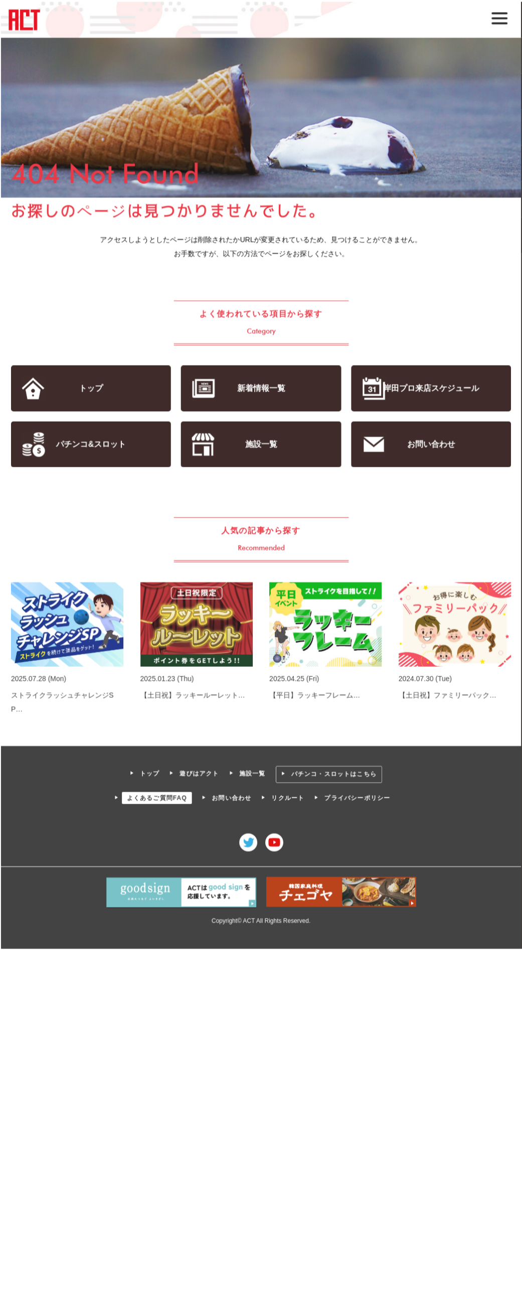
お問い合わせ (430, 444)
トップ (92, 389)
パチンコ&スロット (91, 444)
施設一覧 (261, 444)
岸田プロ (430, 389)
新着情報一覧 (261, 389)
